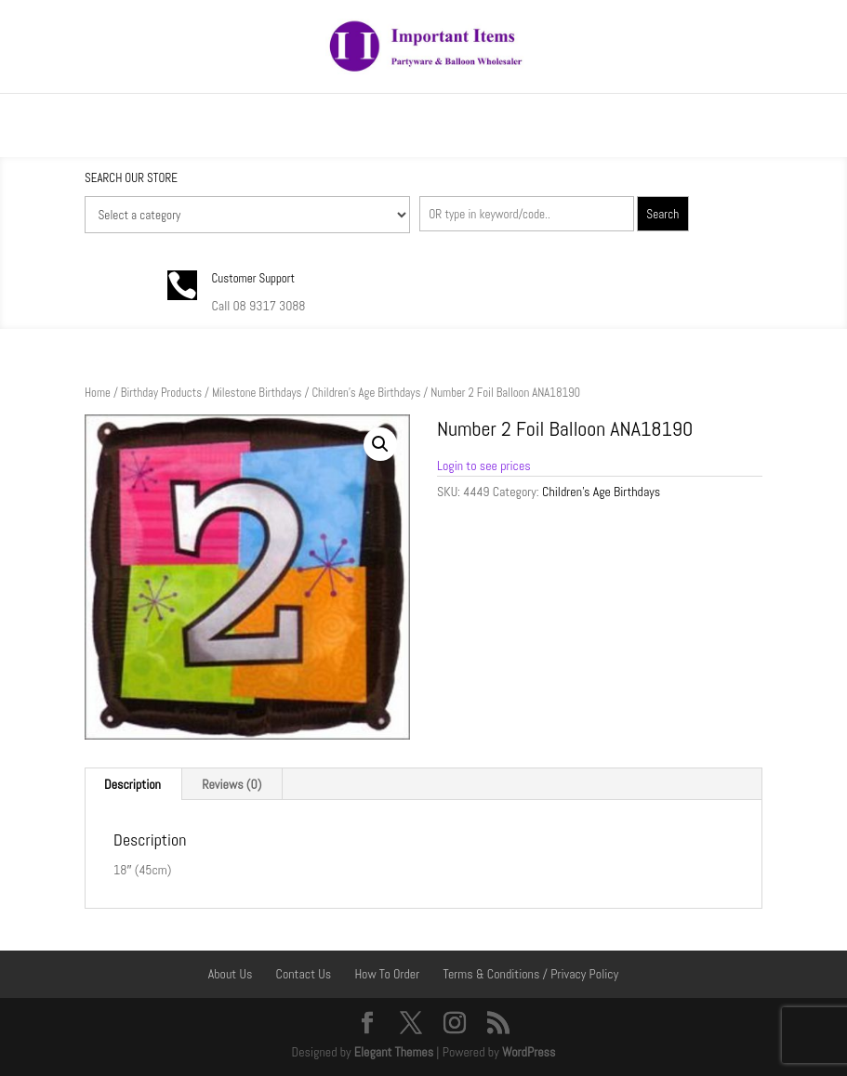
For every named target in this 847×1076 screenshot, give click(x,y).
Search (662, 214)
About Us (230, 973)
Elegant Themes (393, 1051)
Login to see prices (484, 465)
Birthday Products (161, 392)
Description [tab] (132, 784)
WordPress (529, 1051)
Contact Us (304, 973)
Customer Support (253, 278)
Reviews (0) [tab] (231, 784)
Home (98, 392)
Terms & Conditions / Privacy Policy (530, 973)
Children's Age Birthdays (365, 392)
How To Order (386, 973)
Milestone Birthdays (257, 392)
